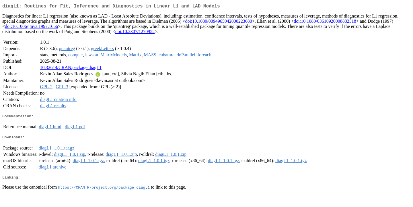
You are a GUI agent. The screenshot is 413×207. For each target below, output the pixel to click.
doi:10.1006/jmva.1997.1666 (31, 27)
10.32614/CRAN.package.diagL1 (71, 68)
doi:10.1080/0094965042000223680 (218, 22)
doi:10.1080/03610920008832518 (325, 22)
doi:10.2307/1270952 (135, 32)
